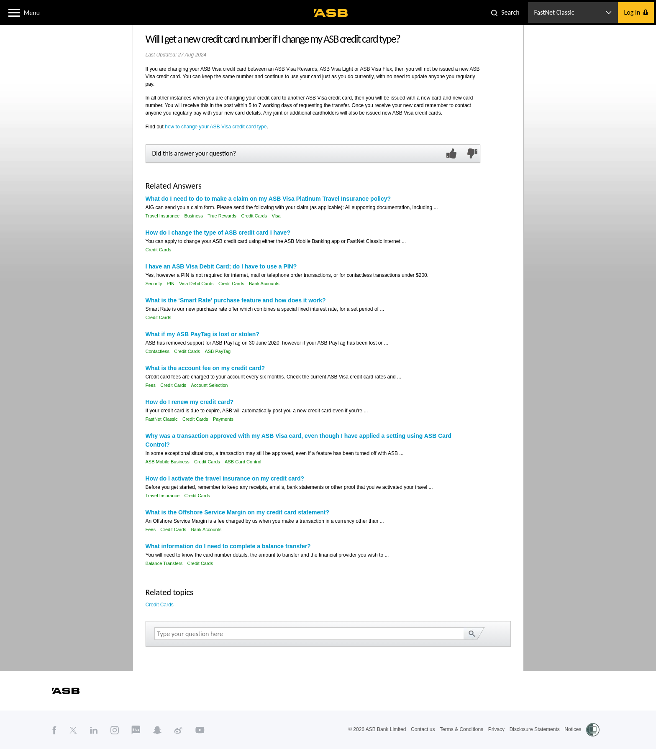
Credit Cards (254, 215)
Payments (223, 419)
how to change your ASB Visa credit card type (215, 127)
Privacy (496, 729)
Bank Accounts (264, 283)
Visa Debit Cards (196, 283)
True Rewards (222, 215)
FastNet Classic (162, 419)
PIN (170, 283)
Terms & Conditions (461, 729)
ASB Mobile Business (168, 461)
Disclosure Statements (535, 729)
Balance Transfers (164, 563)
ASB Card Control (243, 461)
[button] (14, 12)
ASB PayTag (218, 351)
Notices (572, 729)
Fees (151, 385)
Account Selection (209, 385)
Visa (276, 215)
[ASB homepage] (331, 13)
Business (193, 215)
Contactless (157, 351)
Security (154, 283)
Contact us (423, 729)
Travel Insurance (163, 215)
